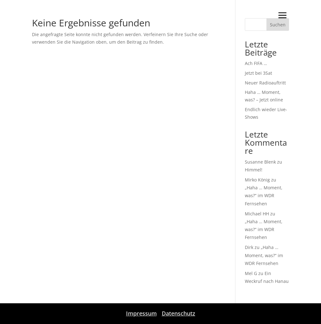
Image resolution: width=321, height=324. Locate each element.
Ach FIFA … (256, 63)
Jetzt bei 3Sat (258, 73)
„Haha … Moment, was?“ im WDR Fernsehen (263, 195)
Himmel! (253, 170)
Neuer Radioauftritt (265, 83)
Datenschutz (178, 313)
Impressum (141, 313)
